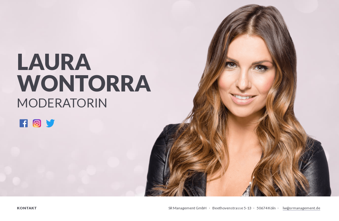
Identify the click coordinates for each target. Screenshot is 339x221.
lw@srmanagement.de (301, 208)
